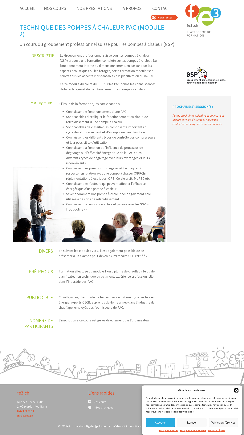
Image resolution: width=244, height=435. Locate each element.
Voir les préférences (223, 423)
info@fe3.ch (25, 415)
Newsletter (164, 17)
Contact (161, 8)
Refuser (192, 423)
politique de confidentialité (111, 426)
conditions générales (141, 426)
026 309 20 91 (25, 411)
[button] (236, 391)
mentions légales (85, 426)
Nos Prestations (95, 8)
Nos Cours (56, 8)
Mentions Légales (216, 430)
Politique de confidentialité (193, 430)
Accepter (160, 423)
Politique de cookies (168, 430)
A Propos (133, 8)
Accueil (27, 8)
